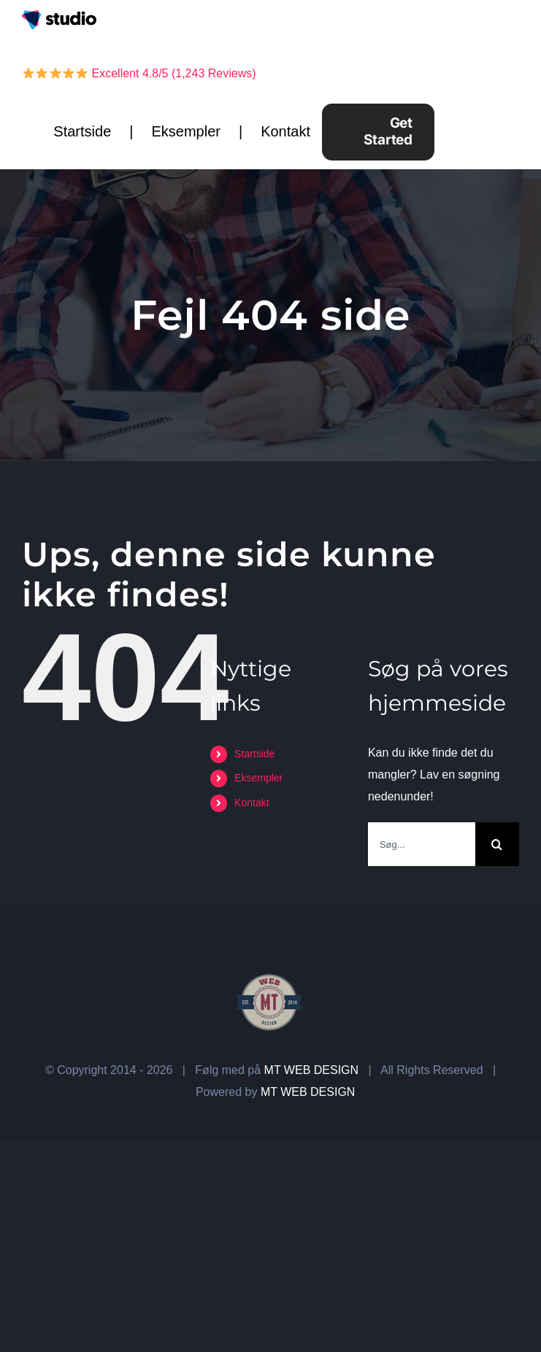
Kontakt (285, 131)
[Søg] (497, 844)
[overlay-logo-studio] (59, 15)
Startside (82, 131)
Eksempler (185, 131)
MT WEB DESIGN (311, 1070)
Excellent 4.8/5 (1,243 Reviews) (139, 73)
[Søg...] (421, 844)
